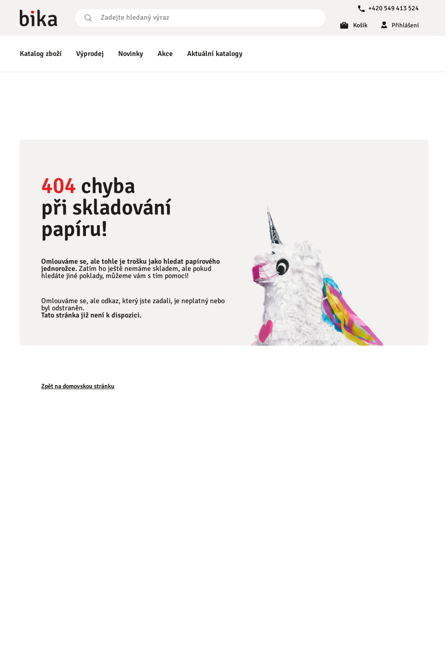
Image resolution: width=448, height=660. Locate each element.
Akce (165, 53)
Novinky (130, 53)
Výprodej (90, 53)
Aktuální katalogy (215, 53)
